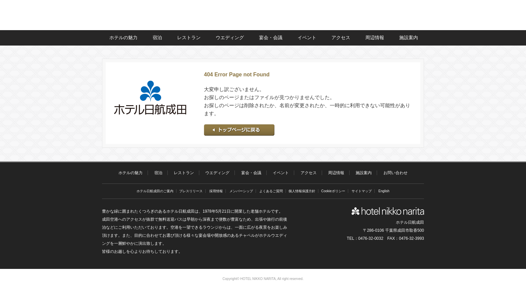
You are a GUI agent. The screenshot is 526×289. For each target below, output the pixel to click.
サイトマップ (362, 191)
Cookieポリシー (333, 191)
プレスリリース (191, 191)
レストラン (189, 37)
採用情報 (216, 191)
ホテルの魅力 (123, 37)
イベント (307, 37)
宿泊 (157, 37)
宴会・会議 (270, 37)
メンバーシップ (241, 191)
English (383, 191)
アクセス (340, 37)
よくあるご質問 (271, 191)
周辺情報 (374, 37)
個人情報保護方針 (301, 191)
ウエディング (230, 37)
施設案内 (408, 37)
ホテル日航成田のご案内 (155, 191)
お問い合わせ (395, 172)
